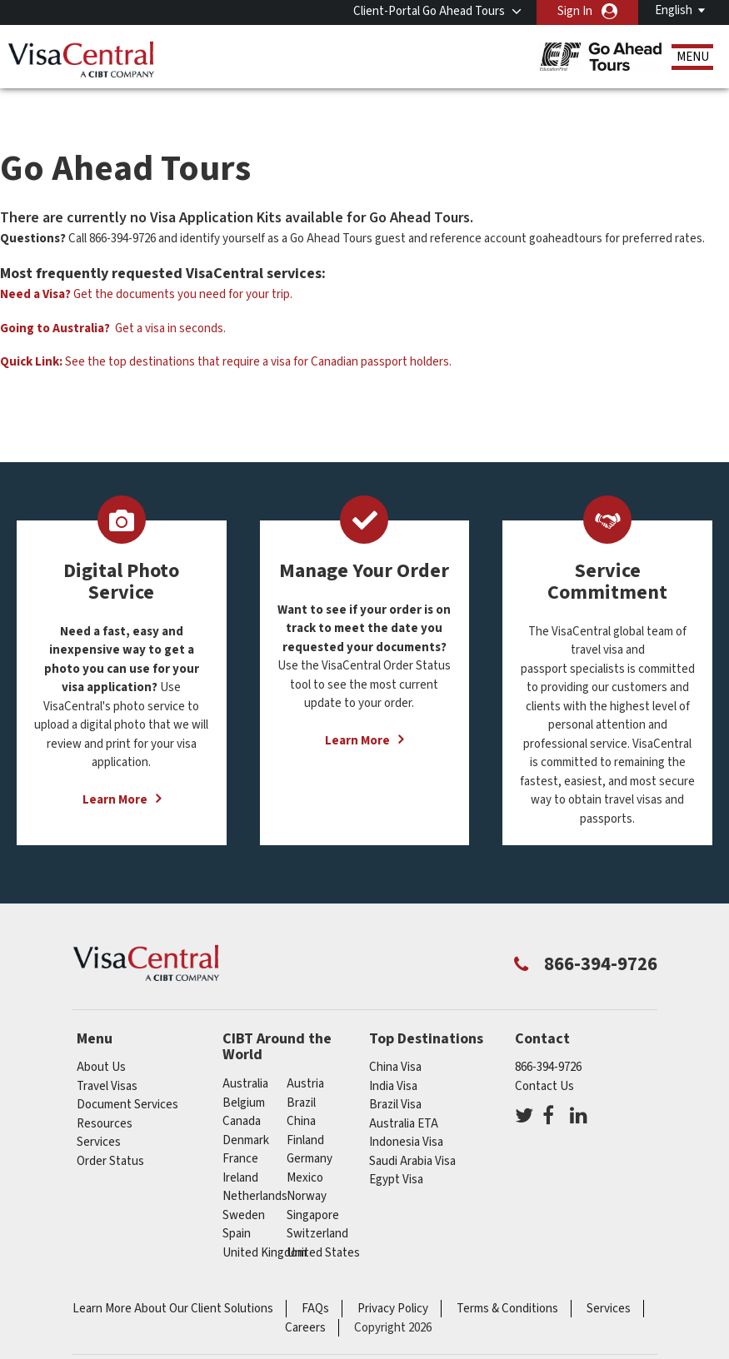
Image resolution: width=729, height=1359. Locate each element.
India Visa (393, 1061)
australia (245, 1059)
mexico (305, 1153)
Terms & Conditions (507, 1283)
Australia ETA (403, 1099)
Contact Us (544, 1061)
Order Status (110, 1136)
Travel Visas (107, 1061)
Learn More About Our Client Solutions (172, 1283)
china (301, 1096)
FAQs (315, 1283)
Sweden (243, 1190)
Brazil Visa (395, 1079)
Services (99, 1117)
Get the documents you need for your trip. (146, 269)
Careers (305, 1303)
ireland (240, 1153)
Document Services (127, 1079)
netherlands (254, 1171)
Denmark (245, 1115)
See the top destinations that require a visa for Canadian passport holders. (226, 337)
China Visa (395, 1042)
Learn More (114, 775)
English (673, 10)
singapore (313, 1190)
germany (309, 1133)
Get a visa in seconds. (113, 303)
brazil (301, 1078)
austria (305, 1059)
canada (241, 1096)
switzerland (317, 1208)
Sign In (574, 11)
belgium (243, 1078)
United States (323, 1228)
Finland (305, 1115)
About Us (101, 1042)
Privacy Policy (392, 1283)
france (240, 1133)
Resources (104, 1099)
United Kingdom (264, 1228)
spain (236, 1208)
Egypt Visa (396, 1154)
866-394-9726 (548, 1042)
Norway (307, 1171)
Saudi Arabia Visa (412, 1136)
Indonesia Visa (406, 1117)
